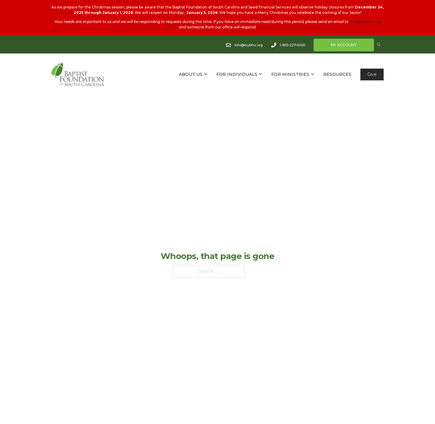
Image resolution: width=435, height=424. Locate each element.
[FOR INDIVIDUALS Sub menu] (260, 74)
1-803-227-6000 (292, 45)
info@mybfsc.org (365, 21)
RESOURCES (337, 74)
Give (372, 74)
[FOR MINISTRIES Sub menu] (312, 74)
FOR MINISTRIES (290, 74)
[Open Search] (379, 45)
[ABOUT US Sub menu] (205, 74)
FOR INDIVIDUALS (236, 74)
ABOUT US (190, 74)
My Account (344, 45)
